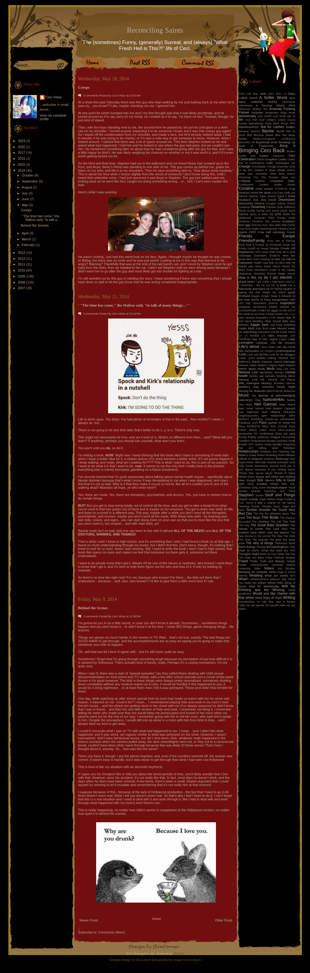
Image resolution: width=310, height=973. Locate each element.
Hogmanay (245, 273)
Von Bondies (286, 568)
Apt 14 (291, 116)
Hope (281, 273)
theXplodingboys (277, 546)
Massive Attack (248, 365)
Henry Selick (263, 266)
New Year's (287, 404)
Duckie (260, 210)
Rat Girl (246, 447)
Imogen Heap (269, 296)
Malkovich (245, 361)
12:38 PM (135, 616)
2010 (22, 270)
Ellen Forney (277, 217)
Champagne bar (285, 163)
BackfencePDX (249, 127)
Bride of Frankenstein (256, 145)
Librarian (261, 342)
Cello (269, 163)
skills (242, 483)
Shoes (251, 476)
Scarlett (271, 462)
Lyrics (251, 358)
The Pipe (276, 536)
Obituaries (289, 412)
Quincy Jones (263, 444)
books (243, 138)
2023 (22, 141)
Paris (263, 422)
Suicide (253, 499)
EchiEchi (195, 960)
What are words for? (279, 575)
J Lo (292, 314)
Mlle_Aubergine (249, 383)
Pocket (243, 437)
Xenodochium (247, 601)
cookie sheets (284, 184)
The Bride (270, 517)
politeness (264, 437)
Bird (249, 135)
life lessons (287, 342)
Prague (275, 437)
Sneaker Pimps (267, 483)
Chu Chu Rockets (265, 177)
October (28, 175)
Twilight (290, 561)
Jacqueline (261, 317)
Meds (271, 368)
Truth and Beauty (272, 561)
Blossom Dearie (263, 135)
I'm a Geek (279, 285)
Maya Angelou (286, 365)
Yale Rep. (268, 601)
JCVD (272, 317)
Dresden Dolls (274, 207)
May (25, 205)
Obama (275, 412)
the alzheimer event (277, 513)
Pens (273, 430)
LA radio (267, 335)
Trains (269, 557)
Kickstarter (264, 332)
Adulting (272, 101)
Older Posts (223, 920)
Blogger (178, 953)
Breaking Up (287, 142)
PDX (265, 426)
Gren (256, 259)
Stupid (243, 499)
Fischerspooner (268, 228)
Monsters (279, 383)
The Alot (258, 513)
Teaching (244, 506)
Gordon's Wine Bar (282, 255)
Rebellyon (289, 447)
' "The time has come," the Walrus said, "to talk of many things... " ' (134, 305)
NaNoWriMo (274, 399)
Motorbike (268, 386)
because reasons (249, 131)
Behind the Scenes (35, 225)
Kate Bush (262, 328)
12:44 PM (135, 313)
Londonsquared (285, 350)
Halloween (246, 262)
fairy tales (275, 225)
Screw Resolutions (257, 465)
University (245, 568)
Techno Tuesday (261, 506)
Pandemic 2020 (248, 422)
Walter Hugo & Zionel (282, 572)
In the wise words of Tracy (267, 297)
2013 (22, 252)
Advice (280, 105)
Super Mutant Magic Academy (277, 499)
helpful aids (246, 266)
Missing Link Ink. (252, 379)
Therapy (261, 546)
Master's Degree (267, 365)
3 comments (91, 95)
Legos (282, 339)
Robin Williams (286, 455)
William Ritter (275, 582)
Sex (251, 473)
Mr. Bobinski (257, 391)
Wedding (255, 575)
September (30, 181)
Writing (289, 597)
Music (244, 395)
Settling (281, 469)
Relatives (265, 451)
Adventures (288, 101)
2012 (22, 258)
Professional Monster (263, 440)
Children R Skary (264, 170)
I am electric (281, 277)
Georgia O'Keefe (280, 248)
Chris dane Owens (282, 173)
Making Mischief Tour (281, 358)
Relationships (249, 451)
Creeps (26, 210)
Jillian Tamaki (272, 321)
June (26, 199)
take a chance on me (272, 502)
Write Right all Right (268, 597)
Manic (256, 361)
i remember (246, 285)
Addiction (256, 101)
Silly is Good (285, 480)
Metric (291, 376)
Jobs (285, 321)
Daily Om (289, 192)
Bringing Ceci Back (262, 150)
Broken (291, 151)
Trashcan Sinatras (284, 557)
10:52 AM (134, 95)
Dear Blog (259, 199)
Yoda (242, 605)
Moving (244, 391)
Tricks (254, 561)
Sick (260, 480)
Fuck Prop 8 (246, 244)
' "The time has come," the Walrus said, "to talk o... (40, 217)
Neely (249, 404)
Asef (261, 119)
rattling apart (268, 447)
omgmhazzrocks (248, 415)
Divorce (259, 203)
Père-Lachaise (286, 430)
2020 (22, 147)
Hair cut (280, 259)
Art (241, 119)
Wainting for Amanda (253, 572)
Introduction (260, 306)
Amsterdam (271, 112)
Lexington (246, 342)
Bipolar (268, 131)
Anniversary (247, 116)
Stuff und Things (280, 495)
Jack (241, 317)
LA (240, 335)
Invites (273, 306)
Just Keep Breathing (282, 324)
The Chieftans (260, 521)
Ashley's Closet (275, 119)
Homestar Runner (265, 273)
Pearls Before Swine (253, 430)
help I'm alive (277, 262)
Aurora (291, 119)
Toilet (247, 557)
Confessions (246, 184)
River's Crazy (248, 455)
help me (290, 262)
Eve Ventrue (273, 221)
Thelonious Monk (285, 543)
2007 (22, 288)
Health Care (261, 262)
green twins (245, 259)
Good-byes (260, 255)
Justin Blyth (247, 328)
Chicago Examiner (277, 166)
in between (284, 296)
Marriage (289, 361)
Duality (251, 210)
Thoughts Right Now (252, 554)
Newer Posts (89, 920)
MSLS (270, 391)
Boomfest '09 (247, 142)
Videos (269, 568)
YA (258, 601)
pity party (289, 433)
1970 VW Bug (248, 93)
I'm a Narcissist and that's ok (267, 286)
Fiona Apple (252, 228)
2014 (22, 170)
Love (242, 354)
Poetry (252, 437)
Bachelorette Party (260, 123)
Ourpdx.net (271, 419)
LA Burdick (252, 335)
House (291, 273)
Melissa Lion (248, 372)
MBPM (243, 368)
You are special (255, 605)
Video (257, 568)
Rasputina (289, 444)
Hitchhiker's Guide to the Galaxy (274, 269)
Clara (284, 177)
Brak (274, 142)
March (27, 239)
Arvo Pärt (251, 119)
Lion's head (268, 347)
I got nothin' (263, 281)
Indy (248, 303)
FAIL (265, 225)
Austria (243, 123)
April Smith (279, 116)
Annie (291, 112)
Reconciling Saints (155, 30)
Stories (259, 495)
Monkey (266, 383)
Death (272, 199)
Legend (273, 339)
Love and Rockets (258, 354)
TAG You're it (247, 502)
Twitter (243, 564)
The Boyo (253, 517)
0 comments (91, 313)
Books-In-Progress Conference (274, 138)
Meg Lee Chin (286, 368)
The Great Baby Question (269, 525)
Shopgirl (250, 480)
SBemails (260, 462)
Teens (276, 506)
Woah (291, 590)
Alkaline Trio (260, 109)
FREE (252, 232)
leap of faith (259, 339)
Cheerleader (258, 166)
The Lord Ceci (276, 528)
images (255, 296)
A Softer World (273, 97)
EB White (276, 214)
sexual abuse (264, 473)
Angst (283, 112)
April (25, 233)
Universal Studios (283, 564)
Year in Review (285, 601)
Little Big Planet (285, 347)
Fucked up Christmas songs (272, 244)
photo (278, 433)
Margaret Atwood (271, 361)
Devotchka (246, 203)
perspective (245, 433)
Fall (284, 225)
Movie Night (286, 386)
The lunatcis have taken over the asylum (267, 530)
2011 (22, 264)
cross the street (261, 192)
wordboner (245, 593)
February (29, 245)
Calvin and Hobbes (254, 155)
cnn (293, 177)
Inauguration (280, 299)
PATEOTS (253, 426)
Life (273, 342)
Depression (287, 199)
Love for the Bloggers (282, 354)
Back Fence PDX (284, 123)
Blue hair (281, 135)
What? (244, 579)
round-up (269, 458)
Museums (289, 391)
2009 (22, 276)
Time (280, 554)
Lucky (242, 358)
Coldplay (244, 180)
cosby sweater (264, 188)
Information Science (265, 303)
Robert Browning (267, 455)
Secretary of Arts (265, 469)
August (27, 187)
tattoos (291, 502)
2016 (22, 158)
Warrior (243, 575)
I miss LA (289, 281)
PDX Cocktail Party (282, 426)
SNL (284, 483)
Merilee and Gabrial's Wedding (268, 376)
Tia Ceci (271, 554)
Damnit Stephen (248, 196)
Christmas (245, 177)
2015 (22, 164)
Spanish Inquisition (263, 491)
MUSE (279, 391)
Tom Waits (258, 557)
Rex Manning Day (284, 451)
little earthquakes (249, 350)
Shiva (243, 476)
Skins (250, 483)
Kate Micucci (278, 328)
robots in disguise (251, 458)
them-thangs (247, 546)
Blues (291, 135)
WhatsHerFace (259, 579)
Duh (268, 210)
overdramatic (287, 419)
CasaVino (278, 155)
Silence (269, 480)
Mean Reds (257, 368)
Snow (262, 487)
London (269, 350)
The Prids (289, 536)
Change (245, 166)
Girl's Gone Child (265, 252)
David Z (282, 196)
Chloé (281, 170)
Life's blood (249, 346)
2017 (22, 152)
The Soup (245, 539)
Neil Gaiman (265, 404)
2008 (22, 282)
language (282, 335)
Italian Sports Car (277, 314)
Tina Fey (290, 554)
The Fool (289, 521)
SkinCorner (143, 960)
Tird (241, 557)
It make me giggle (267, 310)
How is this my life (253, 277)
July (25, 193)
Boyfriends (263, 142)
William (262, 582)
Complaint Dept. (282, 180)
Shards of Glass (284, 473)
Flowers (283, 228)
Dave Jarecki (268, 196)
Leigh (291, 339)
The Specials (260, 539)
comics (260, 180)
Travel (243, 561)
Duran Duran (280, 210)
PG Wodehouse (263, 433)
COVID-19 (281, 188)
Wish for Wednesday (264, 586)
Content (263, 184)
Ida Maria (279, 292)
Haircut (290, 259)
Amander (257, 112)
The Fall (276, 521)
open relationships (273, 415)
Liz (262, 350)
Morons (290, 383)
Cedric (282, 159)
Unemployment (259, 564)
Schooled (282, 462)
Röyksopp (282, 458)
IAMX (266, 292)
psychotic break (286, 440)
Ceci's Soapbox (267, 159)
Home (156, 919)
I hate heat (277, 281)
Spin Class (287, 491)
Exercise (257, 225)
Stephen (246, 495)
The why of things (259, 543)
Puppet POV (246, 444)
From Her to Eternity (281, 240)
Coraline (246, 188)
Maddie (261, 358)
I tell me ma (262, 285)
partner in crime (279, 422)
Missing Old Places (281, 379)
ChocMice (261, 173)
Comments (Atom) (111, 932)
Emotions (257, 221)
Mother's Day (249, 386)
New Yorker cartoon (251, 408)
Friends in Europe (267, 236)
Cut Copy (277, 192)
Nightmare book (257, 412)
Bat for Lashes (272, 127)
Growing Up (267, 259)
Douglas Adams (276, 203)
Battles (290, 127)
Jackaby (250, 317)
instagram (245, 306)
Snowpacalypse (277, 487)
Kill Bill (275, 332)
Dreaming (258, 207)
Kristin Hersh (287, 332)
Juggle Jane (259, 324)
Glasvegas (245, 255)
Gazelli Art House (258, 248)
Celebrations (256, 163)
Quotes (277, 444)
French (291, 232)
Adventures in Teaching (255, 105)
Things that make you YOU (278, 550)
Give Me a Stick (285, 252)
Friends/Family (252, 240)
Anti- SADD (264, 116)
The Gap (244, 525)
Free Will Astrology (271, 232)
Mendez (279, 372)
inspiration (287, 303)
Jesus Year (284, 317)
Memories (266, 372)
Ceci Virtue (54, 97)
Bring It (287, 145)
